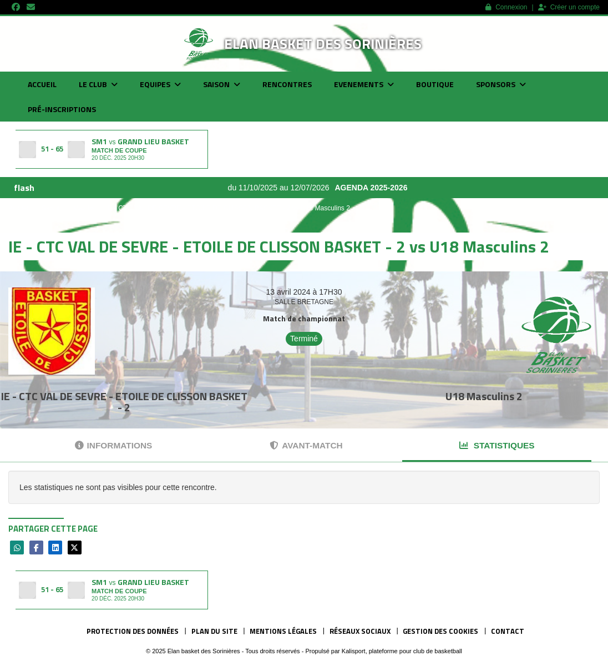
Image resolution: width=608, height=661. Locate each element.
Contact (507, 631)
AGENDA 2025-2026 (376, 187)
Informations (114, 445)
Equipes (160, 84)
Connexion (506, 7)
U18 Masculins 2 (484, 396)
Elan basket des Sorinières (323, 43)
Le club (98, 84)
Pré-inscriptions (62, 109)
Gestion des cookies (440, 631)
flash (24, 187)
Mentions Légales (283, 631)
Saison (221, 84)
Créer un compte (569, 7)
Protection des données (133, 631)
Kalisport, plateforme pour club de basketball (402, 651)
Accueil (42, 84)
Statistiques (497, 445)
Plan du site (214, 631)
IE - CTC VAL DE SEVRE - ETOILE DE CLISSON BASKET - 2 (124, 401)
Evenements (364, 84)
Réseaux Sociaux (360, 631)
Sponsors (501, 84)
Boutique (435, 84)
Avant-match (306, 445)
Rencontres (287, 84)
